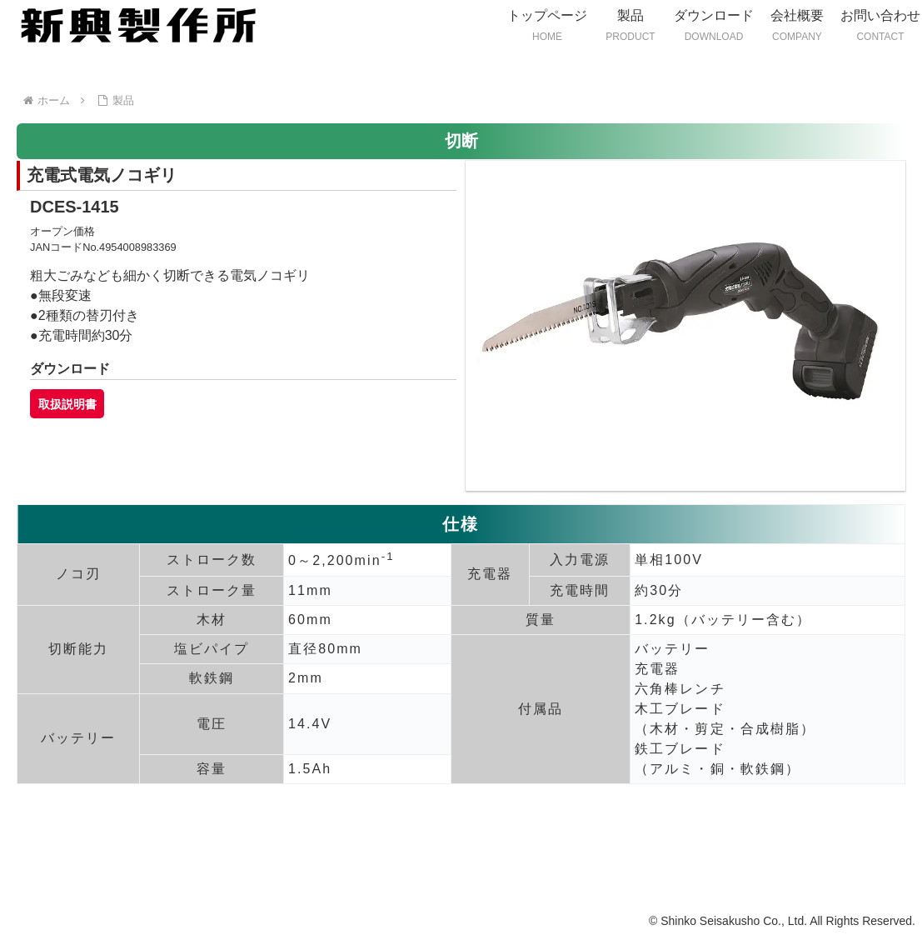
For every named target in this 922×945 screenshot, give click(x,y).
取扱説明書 (67, 403)
